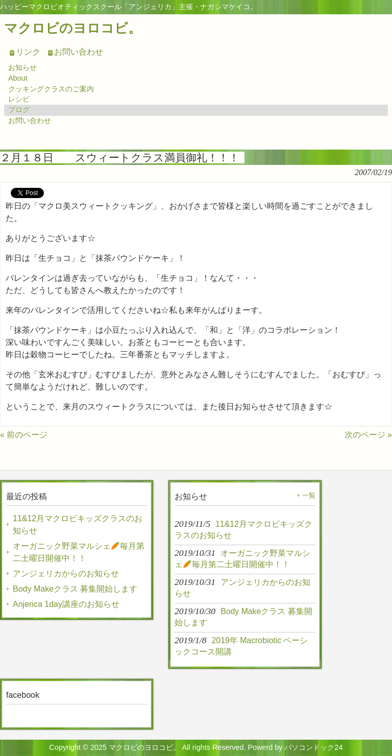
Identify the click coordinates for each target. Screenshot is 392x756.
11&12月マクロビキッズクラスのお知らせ (77, 524)
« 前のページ (23, 434)
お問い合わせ (78, 51)
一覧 (308, 495)
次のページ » (368, 434)
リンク (28, 51)
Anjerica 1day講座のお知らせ (66, 604)
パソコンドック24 (313, 747)
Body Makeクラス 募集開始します (75, 588)
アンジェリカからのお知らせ (66, 573)
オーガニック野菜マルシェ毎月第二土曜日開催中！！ (78, 552)
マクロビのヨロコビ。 (72, 28)
